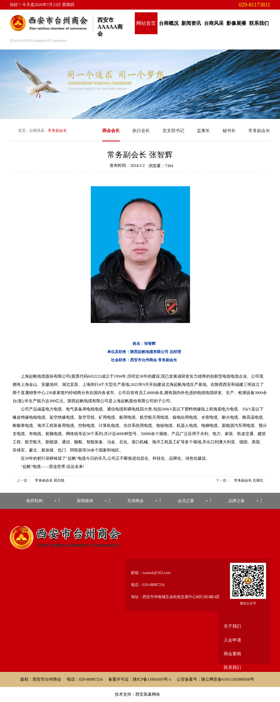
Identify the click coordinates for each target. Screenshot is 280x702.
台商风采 (214, 23)
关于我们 (232, 626)
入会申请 (232, 640)
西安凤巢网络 (147, 694)
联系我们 (259, 23)
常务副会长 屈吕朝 (49, 480)
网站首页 (146, 23)
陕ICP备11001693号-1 (152, 679)
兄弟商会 (142, 501)
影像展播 (236, 23)
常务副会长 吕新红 (248, 480)
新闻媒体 (92, 501)
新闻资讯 (191, 23)
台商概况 (169, 23)
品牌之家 (243, 501)
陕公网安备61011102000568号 (227, 679)
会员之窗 (193, 501)
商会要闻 (232, 653)
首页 (22, 131)
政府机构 (41, 501)
